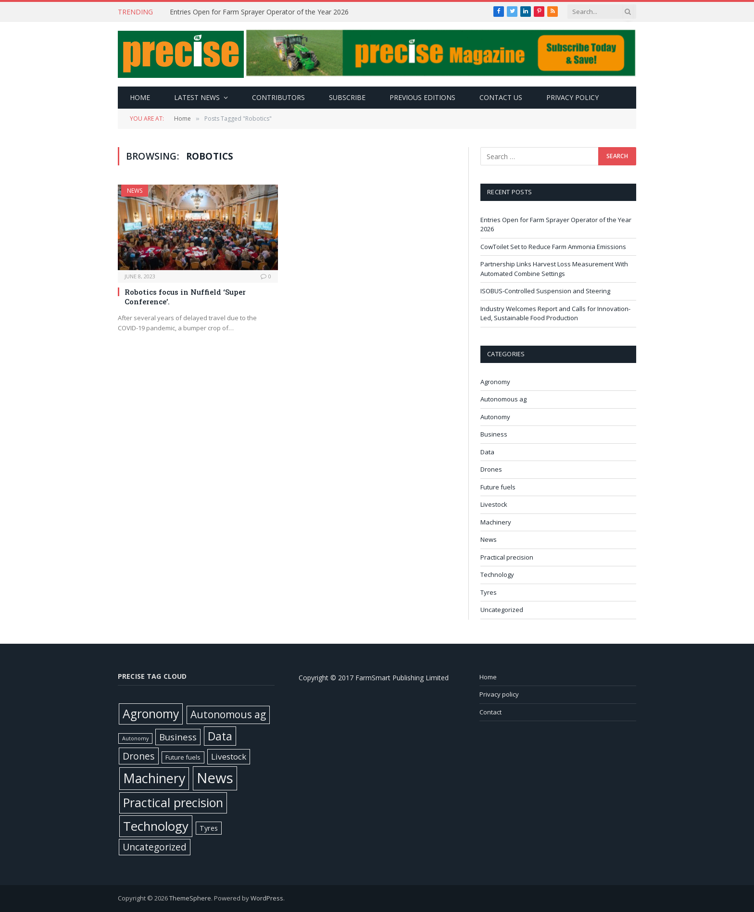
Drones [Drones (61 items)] (139, 756)
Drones (491, 469)
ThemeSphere (190, 898)
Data (487, 452)
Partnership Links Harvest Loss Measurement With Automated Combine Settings (554, 269)
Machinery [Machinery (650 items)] (154, 778)
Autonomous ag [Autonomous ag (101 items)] (228, 714)
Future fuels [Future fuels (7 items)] (183, 757)
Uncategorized (501, 609)
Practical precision (506, 557)
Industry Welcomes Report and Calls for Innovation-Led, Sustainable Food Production (555, 313)
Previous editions (422, 97)
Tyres (488, 592)
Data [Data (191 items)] (220, 736)
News (134, 191)
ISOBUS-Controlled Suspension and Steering (546, 291)
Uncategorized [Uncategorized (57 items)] (155, 846)
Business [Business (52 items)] (178, 737)
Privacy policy (572, 97)
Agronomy (495, 381)
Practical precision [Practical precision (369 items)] (173, 802)
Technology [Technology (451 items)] (155, 826)
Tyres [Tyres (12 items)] (209, 828)
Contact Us (500, 97)
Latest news (197, 97)
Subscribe (347, 97)
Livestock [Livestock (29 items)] (228, 756)
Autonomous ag (503, 399)
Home (140, 97)
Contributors (278, 97)
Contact (490, 712)
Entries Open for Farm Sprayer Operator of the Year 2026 (260, 12)
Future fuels (497, 487)
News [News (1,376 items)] (215, 777)
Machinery (495, 522)
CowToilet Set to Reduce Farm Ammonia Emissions (554, 246)
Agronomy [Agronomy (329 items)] (151, 714)
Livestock (493, 504)
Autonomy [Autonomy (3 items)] (135, 738)
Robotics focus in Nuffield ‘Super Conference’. (185, 296)
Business (493, 434)
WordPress (267, 898)
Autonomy (495, 416)
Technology (497, 574)
